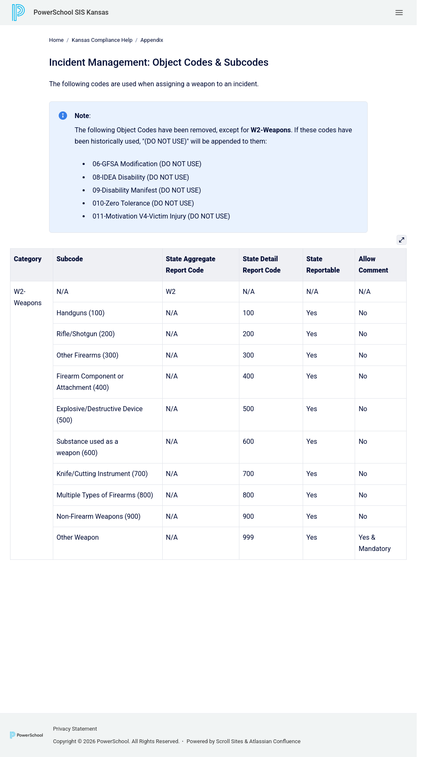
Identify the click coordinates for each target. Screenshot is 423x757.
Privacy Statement (75, 729)
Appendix (151, 40)
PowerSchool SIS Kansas (71, 12)
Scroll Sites (230, 741)
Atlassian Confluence (275, 741)
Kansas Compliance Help (102, 40)
